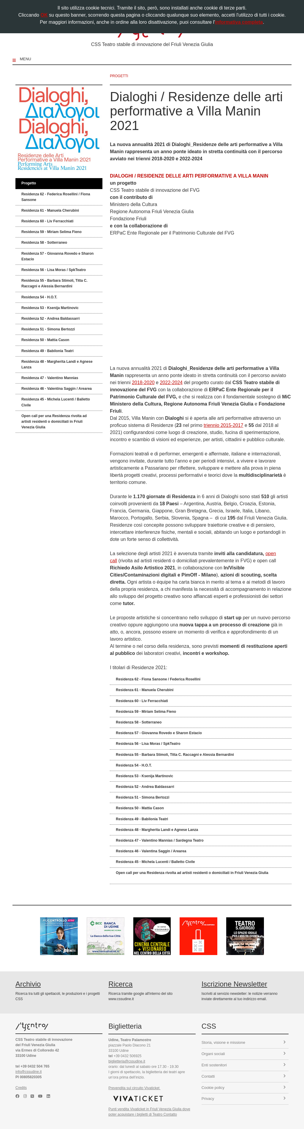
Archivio (28, 984)
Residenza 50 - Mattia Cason (45, 340)
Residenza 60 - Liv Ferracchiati (47, 221)
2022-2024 (171, 382)
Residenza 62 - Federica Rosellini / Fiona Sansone (55, 197)
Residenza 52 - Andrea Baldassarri (50, 318)
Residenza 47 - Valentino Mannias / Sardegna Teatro (159, 840)
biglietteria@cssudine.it (126, 1061)
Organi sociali (244, 1054)
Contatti (244, 1076)
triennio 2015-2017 (223, 425)
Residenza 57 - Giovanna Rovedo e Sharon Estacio (57, 256)
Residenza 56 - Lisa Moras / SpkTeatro (53, 270)
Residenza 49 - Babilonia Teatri (47, 351)
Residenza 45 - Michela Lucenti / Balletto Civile (55, 402)
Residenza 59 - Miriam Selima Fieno (51, 232)
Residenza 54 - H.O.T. (39, 297)
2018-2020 (143, 382)
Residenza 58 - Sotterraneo (44, 242)
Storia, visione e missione (244, 1042)
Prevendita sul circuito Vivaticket (134, 1088)
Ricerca (120, 984)
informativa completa (239, 22)
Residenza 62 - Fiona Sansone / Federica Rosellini (158, 679)
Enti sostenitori (244, 1065)
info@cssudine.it (28, 1072)
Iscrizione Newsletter (234, 984)
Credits (21, 1088)
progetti (119, 76)
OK (44, 15)
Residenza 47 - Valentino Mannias (49, 378)
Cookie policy (244, 1087)
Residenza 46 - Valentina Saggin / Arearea (56, 389)
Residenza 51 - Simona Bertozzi (48, 329)
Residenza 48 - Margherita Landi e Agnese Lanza (57, 364)
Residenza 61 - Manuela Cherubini (50, 210)
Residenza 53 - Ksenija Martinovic (50, 308)
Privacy (244, 1098)
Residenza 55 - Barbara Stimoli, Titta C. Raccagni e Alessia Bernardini (54, 283)
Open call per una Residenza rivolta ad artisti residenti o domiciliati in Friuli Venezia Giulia (54, 421)
